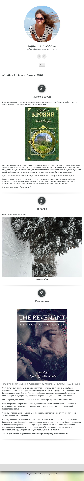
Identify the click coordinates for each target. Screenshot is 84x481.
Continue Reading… (42, 279)
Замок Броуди (42, 97)
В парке (42, 209)
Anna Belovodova (42, 46)
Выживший (42, 301)
